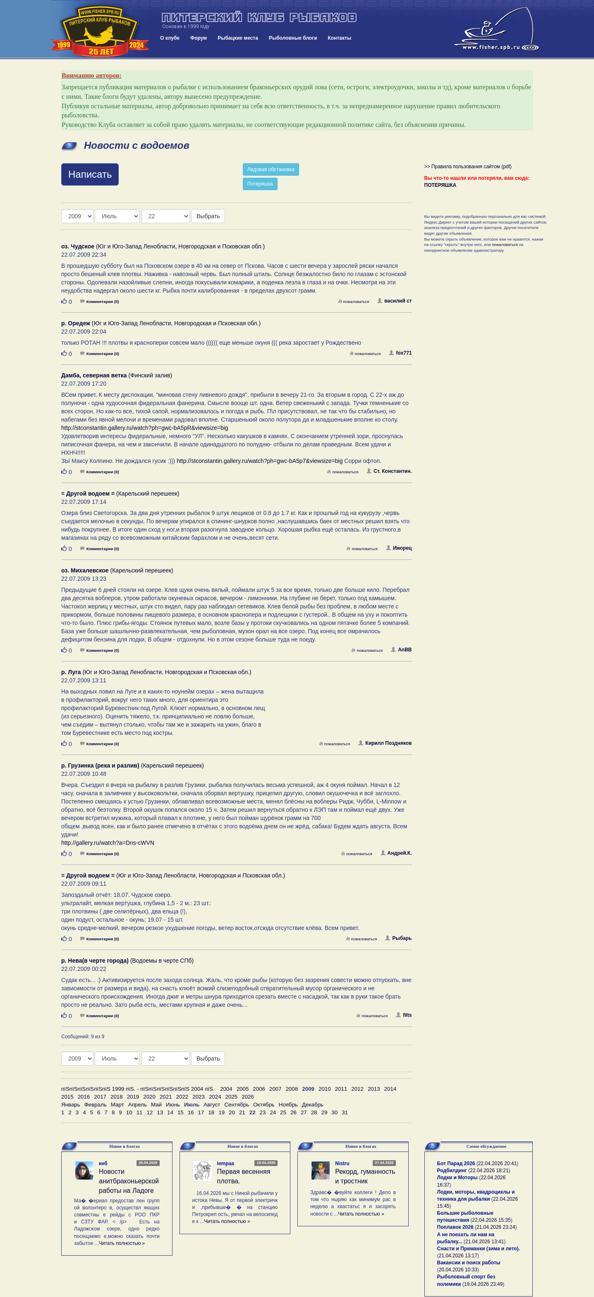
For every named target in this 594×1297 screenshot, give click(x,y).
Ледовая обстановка (271, 169)
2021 (166, 1097)
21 (242, 1112)
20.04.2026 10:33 (458, 1270)
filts (404, 1015)
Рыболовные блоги (293, 38)
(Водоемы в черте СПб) (127, 960)
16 (191, 1112)
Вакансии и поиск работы (469, 1263)
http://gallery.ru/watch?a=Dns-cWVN (107, 842)
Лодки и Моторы (457, 1177)
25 (283, 1112)
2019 (133, 1097)
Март (117, 1104)
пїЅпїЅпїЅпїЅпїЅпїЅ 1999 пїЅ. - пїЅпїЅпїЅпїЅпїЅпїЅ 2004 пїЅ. (138, 1089)
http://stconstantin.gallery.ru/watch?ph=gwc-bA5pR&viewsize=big (144, 427)
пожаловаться (353, 301)
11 (140, 1112)
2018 (116, 1097)
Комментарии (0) (99, 301)
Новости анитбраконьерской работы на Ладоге (129, 1181)
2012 (357, 1089)
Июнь (173, 1104)
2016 (84, 1097)
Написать (90, 174)
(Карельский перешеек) (120, 493)
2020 (149, 1097)
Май (156, 1104)
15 (180, 1112)
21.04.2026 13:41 (484, 1242)
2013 (374, 1089)
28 (314, 1112)
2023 (198, 1097)
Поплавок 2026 (455, 1227)
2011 (341, 1089)
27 (304, 1112)
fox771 (400, 353)
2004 (226, 1089)
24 (273, 1112)
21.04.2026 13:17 (458, 1256)
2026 (248, 1097)
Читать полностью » (122, 1243)
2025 (231, 1097)
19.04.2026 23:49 (483, 1284)
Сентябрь (236, 1104)
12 (149, 1112)
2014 (390, 1089)
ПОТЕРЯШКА (440, 185)
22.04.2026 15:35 (491, 1220)
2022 (182, 1097)
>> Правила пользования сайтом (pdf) (468, 166)
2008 (292, 1089)
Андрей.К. (396, 853)
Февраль (95, 1104)
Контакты (340, 38)
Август (212, 1104)
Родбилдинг (452, 1170)
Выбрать (208, 216)
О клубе (170, 38)
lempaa (225, 1163)
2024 (215, 1097)
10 (129, 1112)
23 (263, 1112)
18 (211, 1112)
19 (221, 1112)
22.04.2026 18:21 (489, 1170)
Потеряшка (260, 184)
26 (293, 1112)
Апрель (137, 1104)
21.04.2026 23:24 (496, 1227)
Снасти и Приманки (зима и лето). (478, 1249)
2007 (275, 1089)
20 (232, 1112)
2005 (243, 1089)
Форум (198, 38)
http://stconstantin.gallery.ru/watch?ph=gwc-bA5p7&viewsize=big (260, 461)
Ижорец (399, 548)
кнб (103, 1163)
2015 (67, 1097)
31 (345, 1112)
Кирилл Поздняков (385, 743)
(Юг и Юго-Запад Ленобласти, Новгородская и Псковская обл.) (163, 246)
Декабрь (312, 1104)
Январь (70, 1104)
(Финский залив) (116, 375)
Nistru (342, 1163)
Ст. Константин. (389, 471)
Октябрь (264, 1104)
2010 (325, 1089)
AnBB (401, 650)
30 (334, 1112)
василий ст (394, 301)
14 (170, 1112)
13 (160, 1112)
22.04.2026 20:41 (497, 1163)
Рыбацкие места (238, 38)
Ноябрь (288, 1104)
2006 (259, 1089)
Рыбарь (398, 938)
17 (201, 1112)
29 (324, 1112)
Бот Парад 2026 (456, 1163)
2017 (100, 1097)
